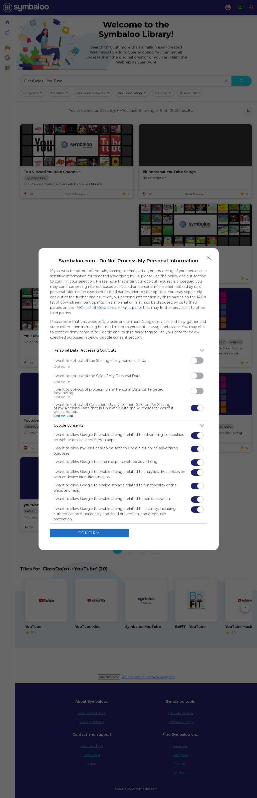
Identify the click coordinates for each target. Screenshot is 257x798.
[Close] (209, 258)
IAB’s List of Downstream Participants (108, 307)
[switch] (197, 360)
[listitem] (128, 350)
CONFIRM (89, 533)
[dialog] (129, 399)
